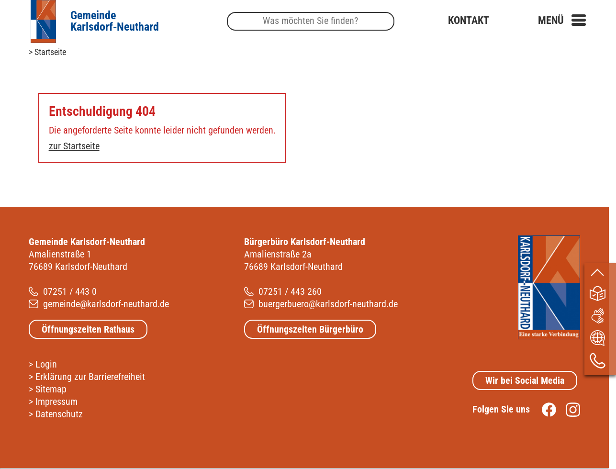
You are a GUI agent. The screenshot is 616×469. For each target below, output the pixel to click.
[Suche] (310, 21)
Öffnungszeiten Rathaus (88, 329)
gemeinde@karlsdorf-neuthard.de (106, 304)
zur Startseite (74, 146)
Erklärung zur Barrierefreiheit (90, 376)
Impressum (56, 401)
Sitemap (51, 389)
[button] (562, 21)
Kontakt (468, 21)
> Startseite (47, 52)
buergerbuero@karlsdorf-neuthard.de (328, 304)
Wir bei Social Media (524, 380)
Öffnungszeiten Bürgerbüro (310, 329)
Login (46, 364)
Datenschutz (59, 414)
